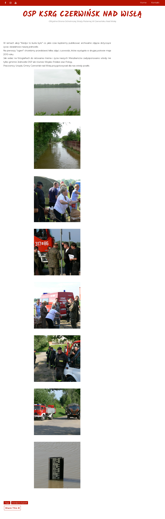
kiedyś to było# (19, 503)
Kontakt (155, 2)
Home (143, 2)
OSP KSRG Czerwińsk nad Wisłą (82, 15)
